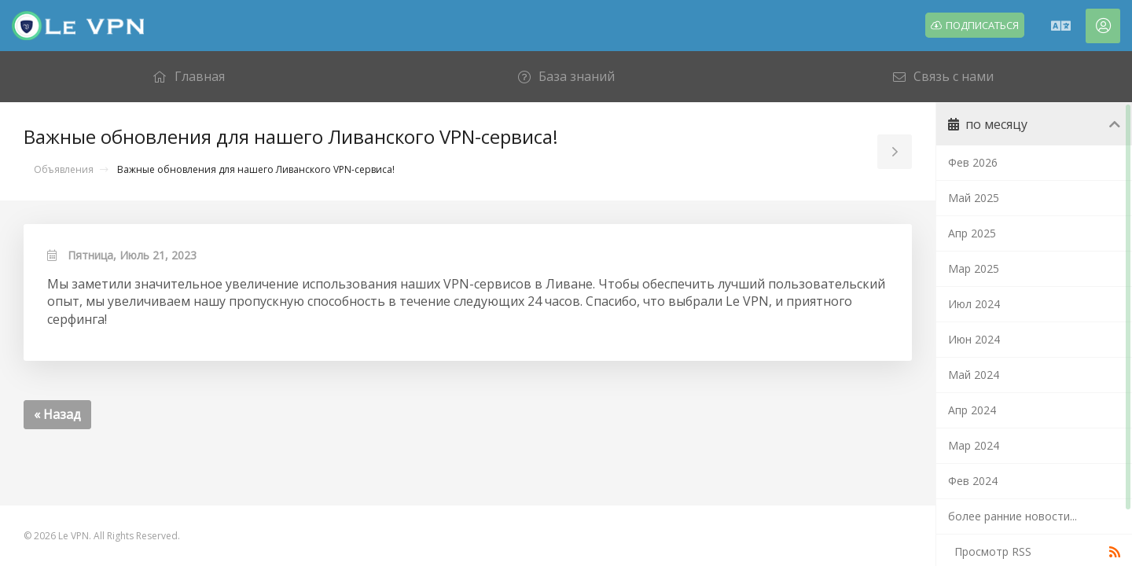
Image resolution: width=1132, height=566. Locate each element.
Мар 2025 (973, 268)
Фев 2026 (973, 162)
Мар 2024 (973, 445)
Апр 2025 (972, 233)
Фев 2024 (973, 480)
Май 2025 (973, 197)
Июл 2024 (974, 303)
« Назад (57, 414)
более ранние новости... (1012, 516)
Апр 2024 (972, 409)
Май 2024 (973, 374)
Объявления (64, 169)
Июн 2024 (974, 339)
